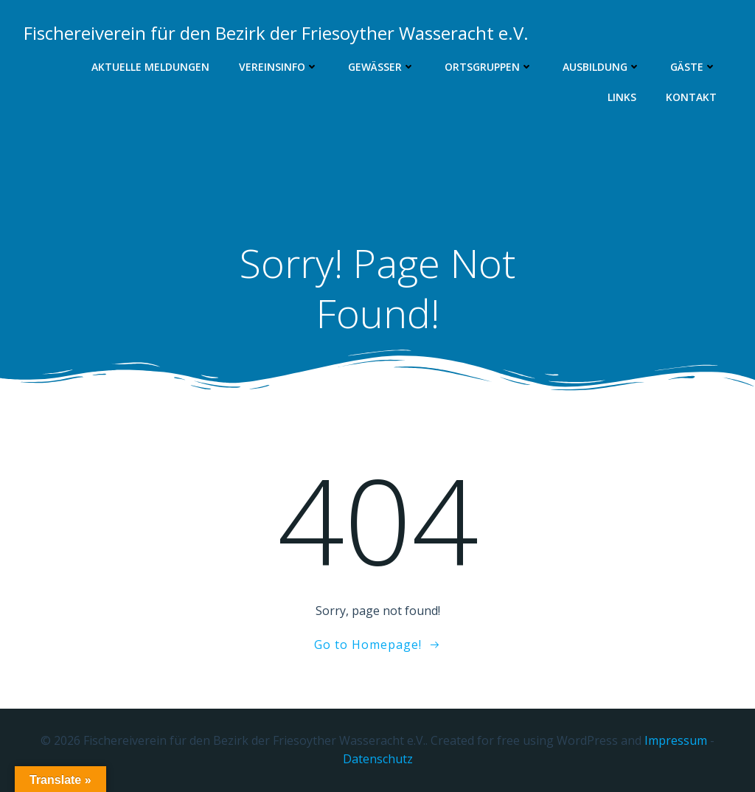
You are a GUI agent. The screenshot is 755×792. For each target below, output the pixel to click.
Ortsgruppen (489, 67)
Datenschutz (378, 759)
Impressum (675, 740)
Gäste (693, 67)
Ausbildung (602, 67)
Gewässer (381, 67)
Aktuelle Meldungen (150, 67)
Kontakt (691, 97)
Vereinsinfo (279, 67)
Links (622, 97)
